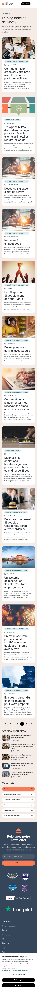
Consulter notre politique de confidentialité (15, 970)
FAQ (3, 952)
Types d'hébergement (9, 926)
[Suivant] (31, 724)
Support (4, 930)
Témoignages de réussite (10, 935)
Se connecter (6, 943)
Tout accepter (18, 980)
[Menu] (33, 4)
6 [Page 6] (26, 723)
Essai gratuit (25, 3)
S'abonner (18, 863)
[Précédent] (6, 724)
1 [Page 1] (10, 723)
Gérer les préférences (19, 975)
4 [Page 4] (17, 723)
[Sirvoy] (8, 3)
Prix (3, 939)
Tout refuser (18, 985)
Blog (3, 948)
